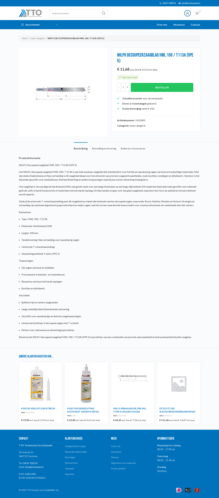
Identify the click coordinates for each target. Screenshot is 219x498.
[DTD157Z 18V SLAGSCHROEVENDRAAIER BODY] (178, 383)
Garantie (69, 468)
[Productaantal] (123, 87)
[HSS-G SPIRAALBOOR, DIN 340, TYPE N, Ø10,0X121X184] (132, 383)
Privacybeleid (118, 468)
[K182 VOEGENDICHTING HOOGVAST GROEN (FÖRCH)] (86, 383)
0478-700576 (169, 3)
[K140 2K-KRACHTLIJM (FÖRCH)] (40, 383)
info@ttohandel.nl (191, 3)
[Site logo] (30, 12)
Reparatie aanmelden (76, 451)
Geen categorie (37, 38)
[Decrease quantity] (119, 87)
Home (24, 38)
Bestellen (162, 87)
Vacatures (116, 451)
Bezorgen (70, 457)
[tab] (81, 146)
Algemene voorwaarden (123, 462)
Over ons (115, 446)
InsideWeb (49, 490)
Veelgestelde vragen (75, 446)
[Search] (78, 13)
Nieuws (115, 457)
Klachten (69, 474)
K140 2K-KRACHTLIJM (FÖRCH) (38, 408)
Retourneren (71, 462)
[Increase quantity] (127, 87)
